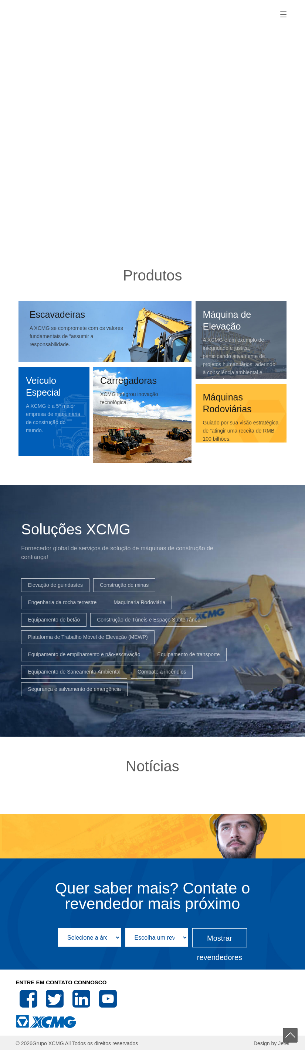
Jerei (283, 1043)
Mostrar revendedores (219, 940)
